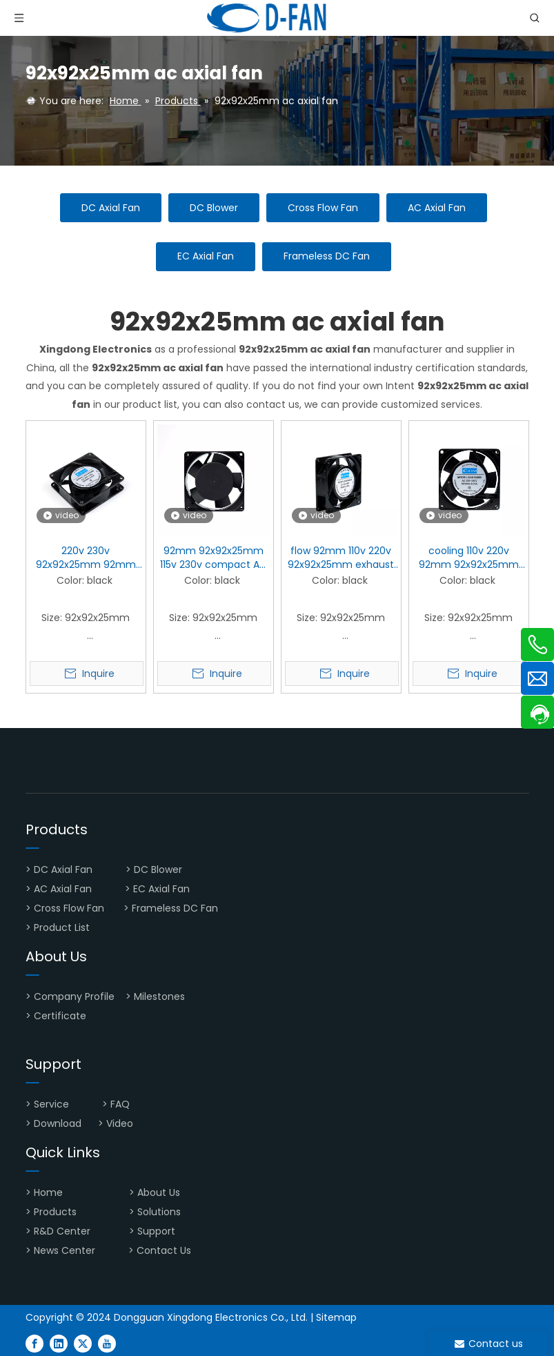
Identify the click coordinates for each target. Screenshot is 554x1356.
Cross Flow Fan (323, 208)
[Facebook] (34, 1343)
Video (119, 1123)
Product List (62, 927)
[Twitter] (83, 1343)
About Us (160, 1192)
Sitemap (336, 1317)
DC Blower (214, 208)
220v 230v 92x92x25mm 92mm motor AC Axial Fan (86, 557)
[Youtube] (107, 1343)
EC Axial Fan (205, 256)
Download (57, 1123)
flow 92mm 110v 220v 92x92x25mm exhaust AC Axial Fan (341, 557)
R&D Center (62, 1231)
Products (55, 1212)
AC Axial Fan (437, 208)
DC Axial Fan (110, 208)
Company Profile (74, 996)
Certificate (60, 1016)
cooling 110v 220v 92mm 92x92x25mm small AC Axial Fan (469, 557)
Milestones (159, 996)
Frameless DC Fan (327, 256)
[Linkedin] (59, 1343)
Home (50, 1192)
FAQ (121, 1104)
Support (157, 1231)
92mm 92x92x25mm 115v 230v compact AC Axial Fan (213, 557)
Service (51, 1104)
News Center (64, 1250)
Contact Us (164, 1250)
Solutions (159, 1212)
